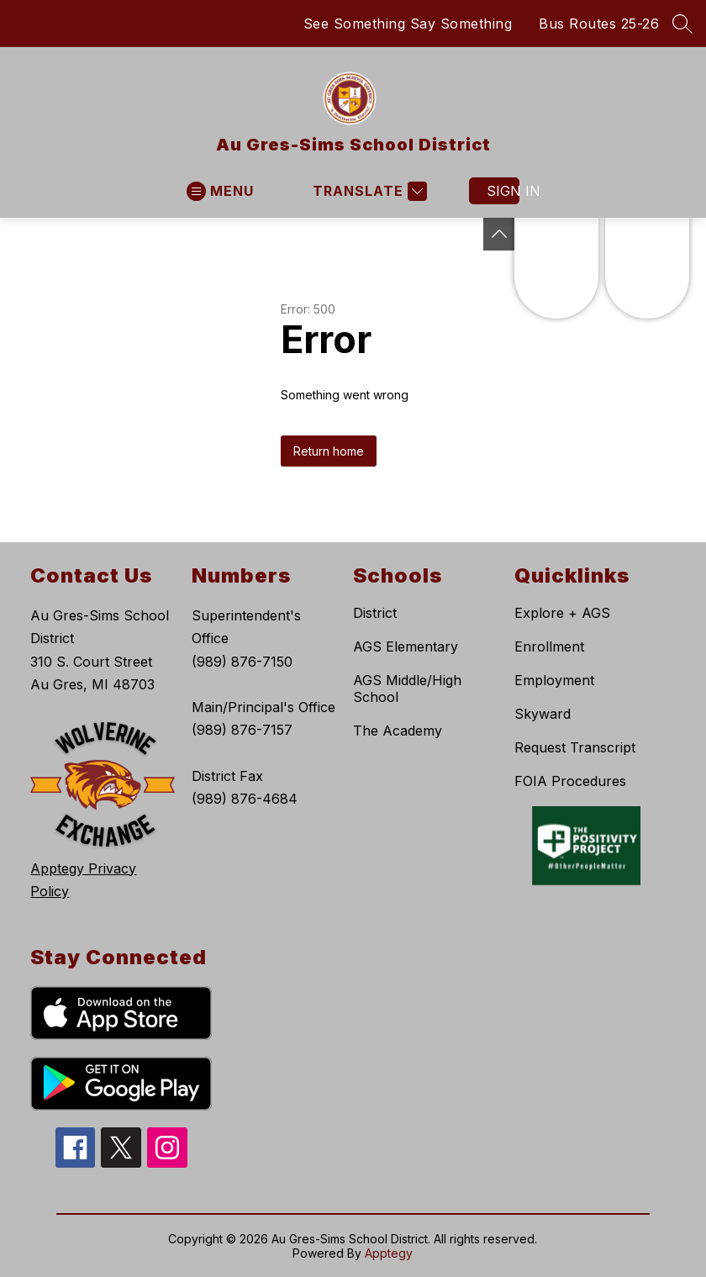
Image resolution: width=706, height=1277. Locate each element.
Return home (328, 451)
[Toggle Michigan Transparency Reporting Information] (499, 234)
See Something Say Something (408, 23)
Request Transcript (574, 747)
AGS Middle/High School (407, 688)
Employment (554, 680)
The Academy (397, 730)
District (375, 612)
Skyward (542, 713)
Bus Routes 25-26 (599, 23)
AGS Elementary (405, 646)
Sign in (503, 190)
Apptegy (389, 1253)
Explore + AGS (562, 612)
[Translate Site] (367, 191)
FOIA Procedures (570, 781)
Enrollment (549, 646)
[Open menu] (220, 191)
